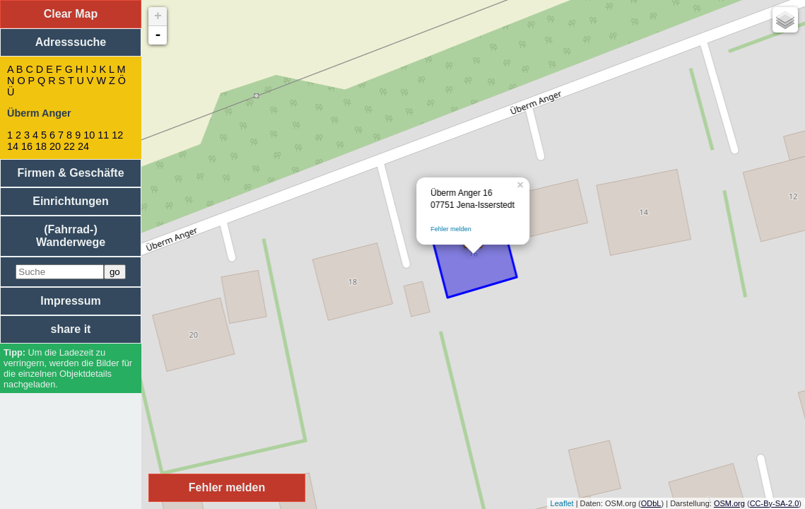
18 (41, 146)
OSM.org (729, 503)
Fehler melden (450, 229)
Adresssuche (71, 42)
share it (71, 329)
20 (55, 146)
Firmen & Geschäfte (70, 173)
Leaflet (562, 503)
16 (27, 146)
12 (117, 135)
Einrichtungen (71, 201)
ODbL (651, 503)
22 (69, 146)
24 (83, 146)
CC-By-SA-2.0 (774, 503)
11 (103, 135)
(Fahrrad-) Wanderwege (70, 235)
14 (12, 146)
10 (89, 135)
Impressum (70, 301)
